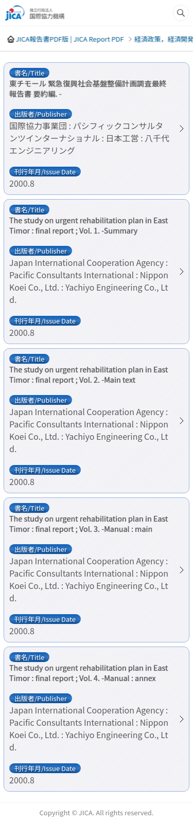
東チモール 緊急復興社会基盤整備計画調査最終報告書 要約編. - (87, 88)
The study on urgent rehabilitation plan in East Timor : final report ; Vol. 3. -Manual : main (88, 523)
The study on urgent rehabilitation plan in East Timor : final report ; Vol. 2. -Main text (88, 374)
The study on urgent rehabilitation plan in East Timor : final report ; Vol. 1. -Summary (88, 225)
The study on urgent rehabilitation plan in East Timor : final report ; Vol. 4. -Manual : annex (88, 673)
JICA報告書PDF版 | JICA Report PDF (69, 39)
